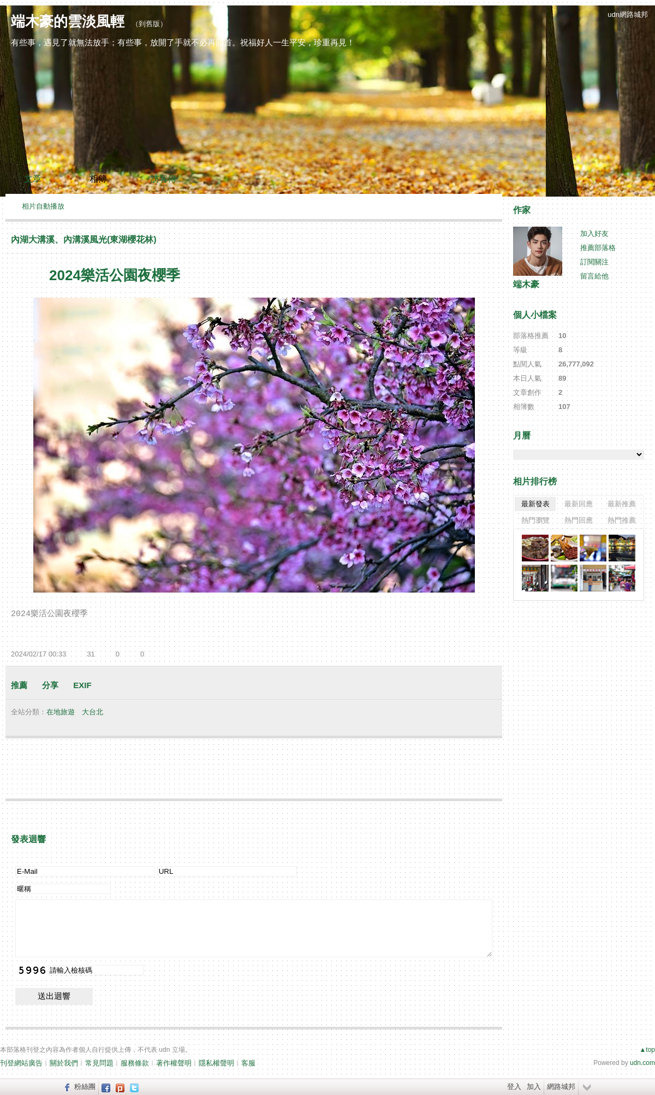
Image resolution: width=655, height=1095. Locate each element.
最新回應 (578, 504)
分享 (50, 685)
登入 (514, 1086)
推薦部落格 (598, 248)
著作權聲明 (174, 1063)
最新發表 (535, 504)
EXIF (82, 685)
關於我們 (64, 1063)
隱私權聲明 (216, 1063)
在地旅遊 (60, 712)
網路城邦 (561, 1086)
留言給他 (594, 276)
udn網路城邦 (628, 14)
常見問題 (99, 1063)
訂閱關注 (594, 262)
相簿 (98, 179)
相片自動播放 (43, 206)
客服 (248, 1063)
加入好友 (594, 233)
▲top (647, 1049)
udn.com (642, 1063)
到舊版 (149, 24)
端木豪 (526, 284)
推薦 (19, 685)
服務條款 (135, 1063)
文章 (32, 179)
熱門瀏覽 (535, 520)
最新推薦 (622, 504)
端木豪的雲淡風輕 (67, 21)
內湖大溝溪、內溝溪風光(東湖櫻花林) (84, 239)
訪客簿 (164, 179)
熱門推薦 (622, 520)
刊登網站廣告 (21, 1063)
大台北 (92, 712)
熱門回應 (578, 520)
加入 (534, 1086)
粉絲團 (85, 1086)
